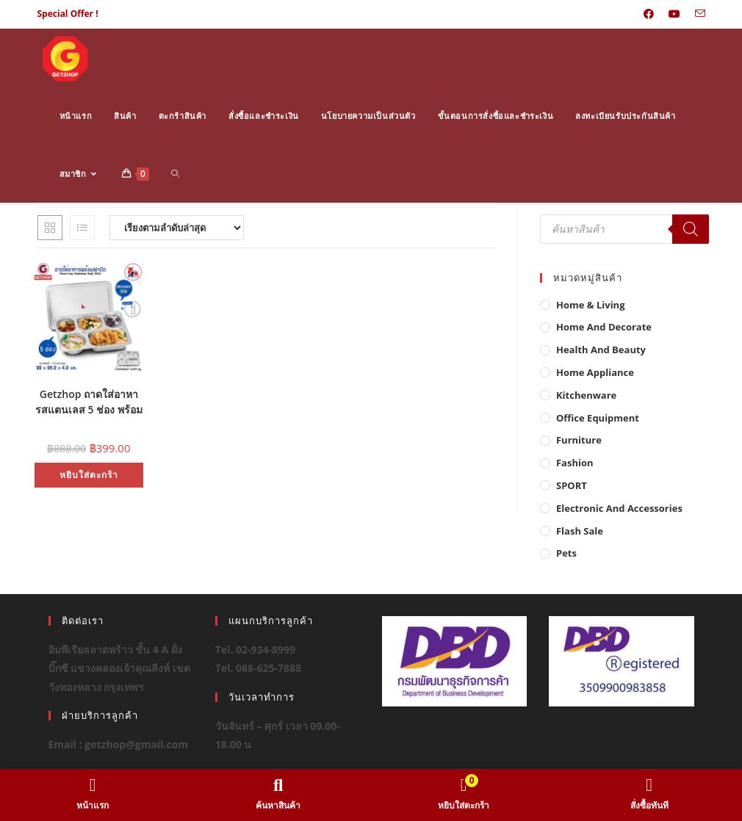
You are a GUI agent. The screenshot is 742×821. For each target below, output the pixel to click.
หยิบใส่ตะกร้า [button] (89, 475)
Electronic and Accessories (619, 508)
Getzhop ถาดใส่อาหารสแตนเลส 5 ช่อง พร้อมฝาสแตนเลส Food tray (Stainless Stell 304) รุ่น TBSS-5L (89, 400)
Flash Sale (579, 531)
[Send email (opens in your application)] (696, 14)
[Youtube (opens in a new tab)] (674, 14)
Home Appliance (595, 372)
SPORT (571, 485)
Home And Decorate (604, 326)
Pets (566, 553)
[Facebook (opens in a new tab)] (648, 14)
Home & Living (590, 304)
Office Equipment (597, 417)
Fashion (575, 462)
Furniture (579, 439)
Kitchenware (586, 395)
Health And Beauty (601, 349)
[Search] (690, 229)
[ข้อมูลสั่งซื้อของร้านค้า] (176, 227)
